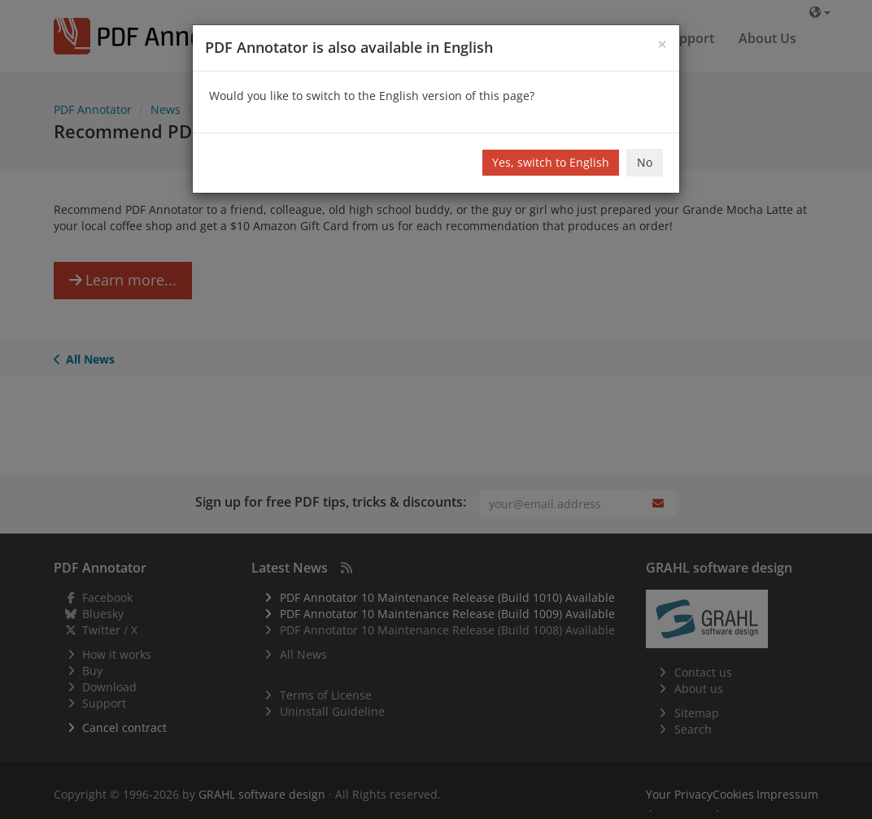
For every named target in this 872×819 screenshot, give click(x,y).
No (644, 162)
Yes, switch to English (550, 162)
